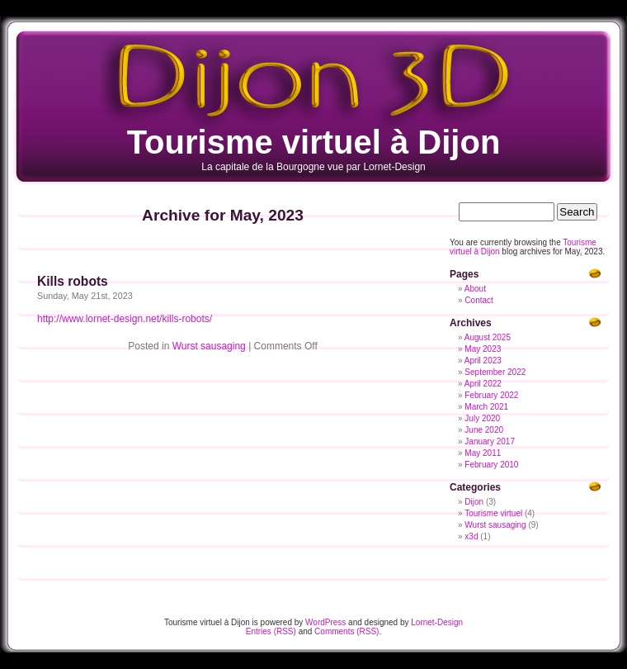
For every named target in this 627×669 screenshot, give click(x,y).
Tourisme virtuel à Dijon (314, 142)
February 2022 (491, 395)
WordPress (325, 622)
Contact (478, 300)
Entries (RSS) (271, 631)
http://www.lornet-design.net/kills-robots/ (124, 319)
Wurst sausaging (209, 346)
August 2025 (487, 337)
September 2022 (495, 372)
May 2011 (482, 453)
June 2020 (483, 429)
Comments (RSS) (346, 631)
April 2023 (483, 360)
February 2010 (491, 464)
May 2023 (482, 348)
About (475, 288)
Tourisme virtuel (493, 513)
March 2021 (486, 406)
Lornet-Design (437, 622)
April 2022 (483, 383)
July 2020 (482, 418)
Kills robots (72, 281)
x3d (471, 536)
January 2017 (489, 441)
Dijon (473, 501)
